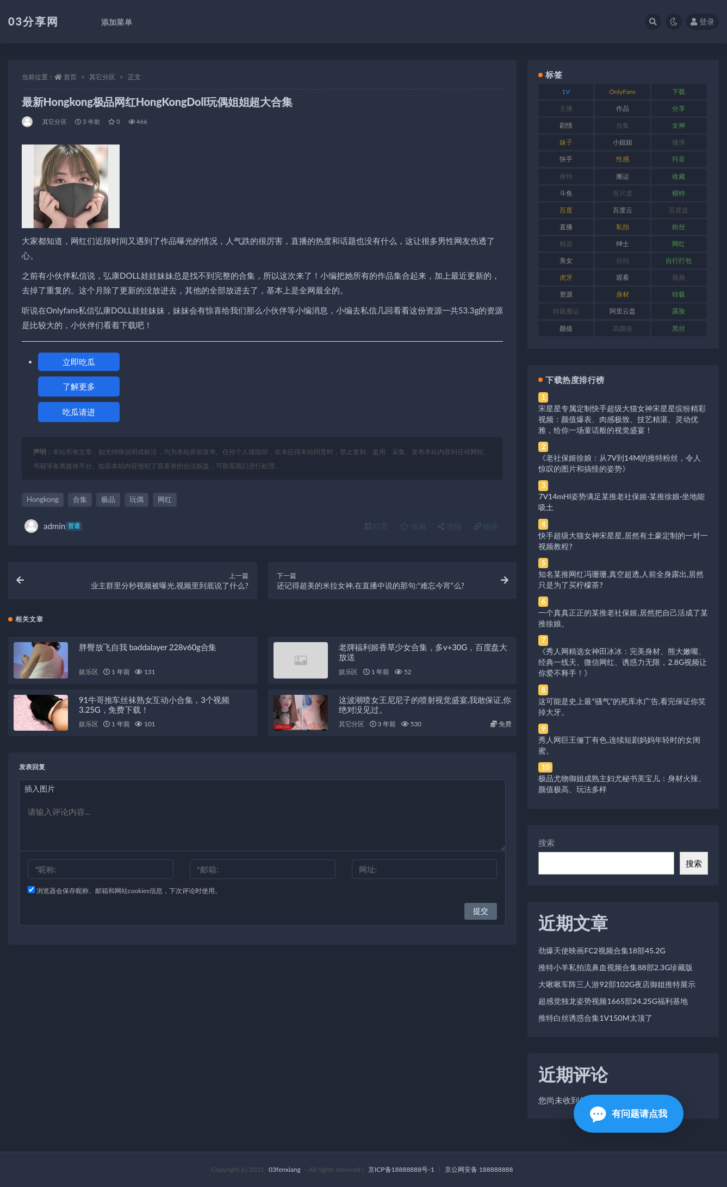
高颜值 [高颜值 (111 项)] (622, 328)
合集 (80, 499)
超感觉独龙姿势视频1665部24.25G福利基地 (612, 1001)
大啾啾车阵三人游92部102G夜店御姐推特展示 (616, 984)
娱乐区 (88, 672)
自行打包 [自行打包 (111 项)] (679, 260)
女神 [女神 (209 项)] (678, 125)
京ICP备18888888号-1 (401, 1169)
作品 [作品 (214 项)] (622, 108)
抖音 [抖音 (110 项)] (678, 159)
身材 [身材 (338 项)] (622, 294)
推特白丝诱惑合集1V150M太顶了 (595, 1017)
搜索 (546, 842)
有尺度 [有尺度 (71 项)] (622, 193)
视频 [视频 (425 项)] (678, 277)
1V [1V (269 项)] (566, 91)
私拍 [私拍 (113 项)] (622, 227)
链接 (486, 526)
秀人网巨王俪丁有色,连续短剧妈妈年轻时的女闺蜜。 (619, 745)
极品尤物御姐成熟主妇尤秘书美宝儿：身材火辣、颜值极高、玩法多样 (622, 784)
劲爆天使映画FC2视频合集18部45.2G (601, 950)
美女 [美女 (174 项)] (566, 260)
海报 (450, 526)
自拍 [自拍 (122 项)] (622, 260)
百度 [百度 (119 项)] (566, 210)
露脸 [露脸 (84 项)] (678, 311)
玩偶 (136, 499)
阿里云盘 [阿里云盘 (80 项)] (623, 311)
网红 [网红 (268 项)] (678, 244)
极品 (108, 499)
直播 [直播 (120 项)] (566, 227)
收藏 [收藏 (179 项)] (678, 176)
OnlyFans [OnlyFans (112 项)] (622, 91)
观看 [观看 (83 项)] (622, 277)
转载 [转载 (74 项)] (678, 294)
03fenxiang (285, 1169)
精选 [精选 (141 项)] (566, 244)
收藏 (413, 526)
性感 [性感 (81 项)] (622, 159)
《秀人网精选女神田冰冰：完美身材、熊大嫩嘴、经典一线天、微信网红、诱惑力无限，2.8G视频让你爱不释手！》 (622, 661)
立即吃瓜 (79, 362)
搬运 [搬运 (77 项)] (622, 176)
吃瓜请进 (79, 412)
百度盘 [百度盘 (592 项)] (678, 210)
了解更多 (79, 386)
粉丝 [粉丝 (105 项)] (678, 227)
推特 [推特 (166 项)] (566, 176)
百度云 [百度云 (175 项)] (622, 210)
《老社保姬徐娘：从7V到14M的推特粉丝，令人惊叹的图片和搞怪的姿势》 (619, 463)
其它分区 (102, 77)
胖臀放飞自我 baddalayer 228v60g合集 (147, 647)
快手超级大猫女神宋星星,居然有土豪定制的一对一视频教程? (622, 541)
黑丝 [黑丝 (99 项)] (678, 328)
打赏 (377, 526)
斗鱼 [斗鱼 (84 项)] (566, 193)
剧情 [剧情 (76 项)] (566, 125)
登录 (702, 21)
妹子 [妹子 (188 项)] (566, 142)
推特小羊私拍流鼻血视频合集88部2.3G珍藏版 (615, 967)
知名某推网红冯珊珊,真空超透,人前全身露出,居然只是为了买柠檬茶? (621, 579)
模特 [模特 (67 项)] (678, 193)
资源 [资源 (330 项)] (566, 294)
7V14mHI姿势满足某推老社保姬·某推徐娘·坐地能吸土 (621, 502)
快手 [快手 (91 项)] (566, 159)
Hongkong (43, 499)
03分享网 (33, 21)
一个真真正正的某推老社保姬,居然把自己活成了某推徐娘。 (622, 618)
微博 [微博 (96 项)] (678, 142)
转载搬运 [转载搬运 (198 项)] (566, 311)
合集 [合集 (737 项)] (622, 125)
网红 (165, 499)
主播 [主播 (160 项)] (566, 108)
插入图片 (39, 788)
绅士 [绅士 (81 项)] (622, 244)
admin (53, 526)
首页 (70, 77)
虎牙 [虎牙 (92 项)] (566, 277)
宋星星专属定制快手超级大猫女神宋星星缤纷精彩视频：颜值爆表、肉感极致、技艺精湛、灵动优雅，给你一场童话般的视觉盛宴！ (622, 419)
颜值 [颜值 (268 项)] (566, 328)
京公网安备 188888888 (479, 1169)
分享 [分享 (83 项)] (678, 108)
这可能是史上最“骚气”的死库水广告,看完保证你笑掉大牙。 (622, 706)
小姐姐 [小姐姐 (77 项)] (622, 142)
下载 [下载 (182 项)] (678, 91)
